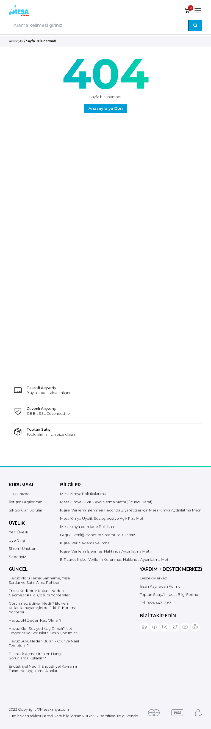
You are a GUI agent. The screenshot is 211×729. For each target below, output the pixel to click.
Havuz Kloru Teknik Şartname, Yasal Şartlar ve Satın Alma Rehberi (40, 580)
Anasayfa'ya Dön (105, 108)
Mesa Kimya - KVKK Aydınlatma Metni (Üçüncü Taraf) (106, 502)
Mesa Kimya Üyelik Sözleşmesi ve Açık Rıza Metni (103, 518)
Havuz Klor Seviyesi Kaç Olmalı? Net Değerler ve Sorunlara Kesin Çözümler (43, 630)
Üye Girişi (17, 540)
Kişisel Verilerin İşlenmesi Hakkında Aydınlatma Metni (106, 551)
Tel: (155, 603)
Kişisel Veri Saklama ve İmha (85, 543)
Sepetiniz (17, 556)
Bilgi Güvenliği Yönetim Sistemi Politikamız (97, 535)
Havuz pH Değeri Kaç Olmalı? (35, 620)
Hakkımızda (19, 493)
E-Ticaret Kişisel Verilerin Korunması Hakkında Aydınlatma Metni (115, 559)
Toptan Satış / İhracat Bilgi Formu (169, 594)
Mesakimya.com (54, 709)
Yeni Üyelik (18, 532)
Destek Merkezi (154, 578)
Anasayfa (16, 41)
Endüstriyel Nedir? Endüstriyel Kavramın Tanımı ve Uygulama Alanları (43, 668)
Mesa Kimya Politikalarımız (83, 493)
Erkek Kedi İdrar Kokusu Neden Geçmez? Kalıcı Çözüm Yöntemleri (40, 592)
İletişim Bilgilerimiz (25, 502)
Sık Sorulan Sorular (25, 510)
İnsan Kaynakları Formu (160, 586)
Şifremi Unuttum (23, 548)
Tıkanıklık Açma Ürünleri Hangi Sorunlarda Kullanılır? (35, 655)
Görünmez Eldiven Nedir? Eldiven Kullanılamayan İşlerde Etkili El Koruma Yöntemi (42, 607)
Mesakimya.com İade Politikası (87, 526)
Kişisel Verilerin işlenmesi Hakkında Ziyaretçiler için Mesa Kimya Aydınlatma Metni (131, 510)
